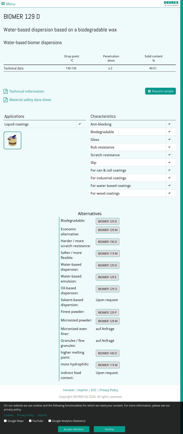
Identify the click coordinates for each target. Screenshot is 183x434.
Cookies (9, 415)
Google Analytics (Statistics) (68, 421)
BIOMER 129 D (107, 221)
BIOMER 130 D (107, 242)
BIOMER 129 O (107, 289)
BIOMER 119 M (107, 254)
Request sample (160, 91)
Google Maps (16, 421)
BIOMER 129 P (107, 312)
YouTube (37, 421)
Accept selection (73, 429)
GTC (94, 390)
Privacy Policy (109, 390)
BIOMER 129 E (107, 277)
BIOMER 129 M (107, 230)
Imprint (82, 390)
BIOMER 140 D (107, 353)
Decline (109, 429)
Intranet (68, 390)
